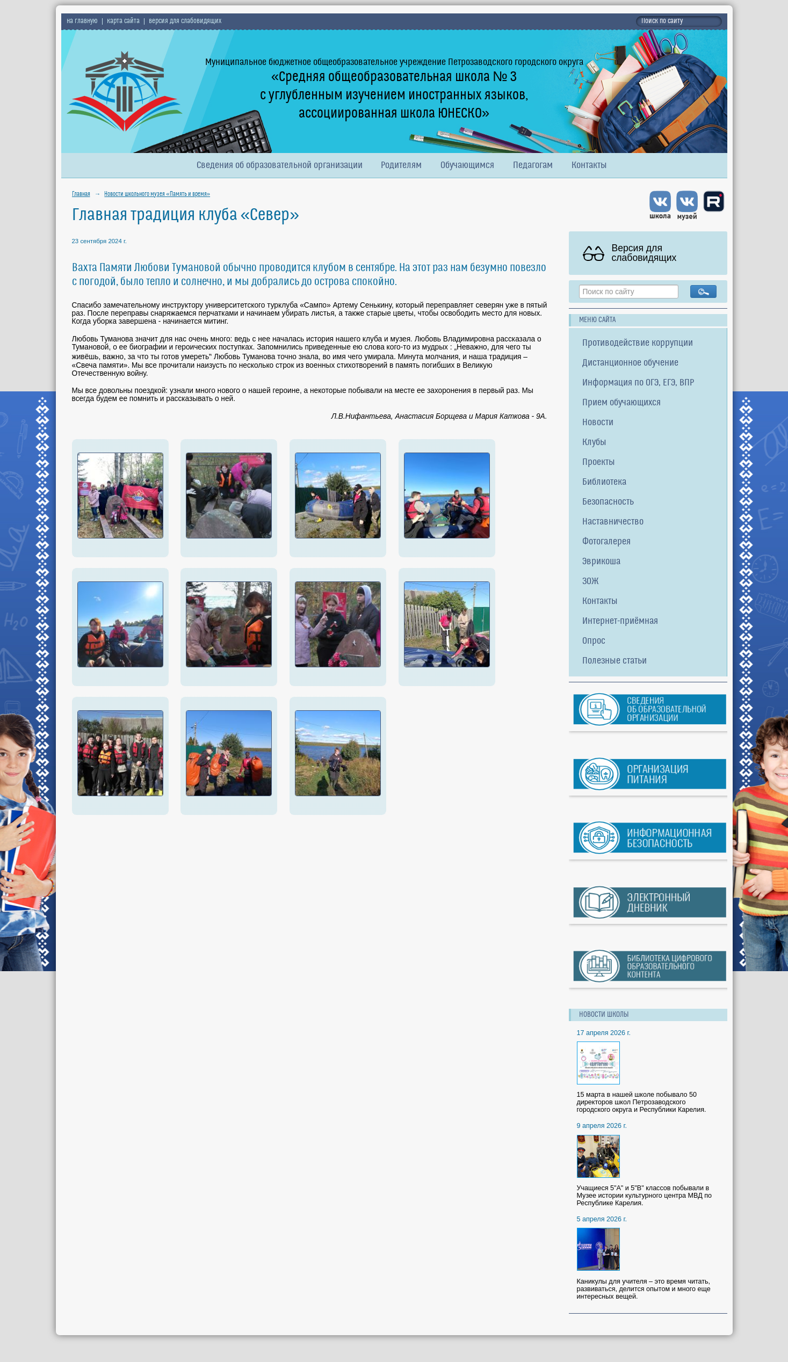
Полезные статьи (614, 661)
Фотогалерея (606, 542)
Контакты (589, 166)
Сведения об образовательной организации (280, 166)
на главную (82, 21)
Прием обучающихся (621, 403)
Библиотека (604, 482)
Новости (597, 423)
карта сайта (123, 21)
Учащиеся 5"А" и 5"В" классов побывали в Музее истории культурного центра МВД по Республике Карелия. (644, 1195)
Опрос (593, 641)
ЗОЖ (590, 582)
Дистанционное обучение (630, 363)
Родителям (401, 166)
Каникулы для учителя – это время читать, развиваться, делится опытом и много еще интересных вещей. (644, 1289)
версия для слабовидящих (185, 21)
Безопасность (608, 502)
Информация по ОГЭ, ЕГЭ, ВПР (638, 383)
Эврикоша (601, 562)
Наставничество (613, 522)
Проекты (598, 462)
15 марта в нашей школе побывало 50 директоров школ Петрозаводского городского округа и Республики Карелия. (641, 1102)
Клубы (594, 443)
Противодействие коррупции (637, 343)
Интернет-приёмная (620, 621)
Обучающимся (467, 166)
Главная (81, 194)
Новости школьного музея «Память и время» (157, 194)
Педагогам (533, 166)
